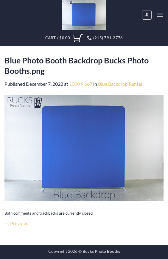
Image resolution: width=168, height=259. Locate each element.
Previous (16, 223)
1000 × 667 (80, 84)
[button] (160, 14)
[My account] (147, 15)
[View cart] (64, 38)
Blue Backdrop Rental (120, 84)
